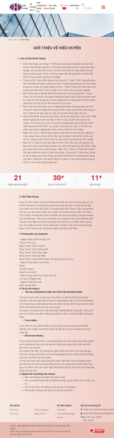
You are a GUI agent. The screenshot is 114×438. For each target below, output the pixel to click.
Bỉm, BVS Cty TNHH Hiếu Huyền (92, 419)
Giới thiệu (46, 7)
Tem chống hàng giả (39, 7)
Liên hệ (54, 7)
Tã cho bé (14, 410)
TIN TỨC (50, 7)
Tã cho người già (42, 410)
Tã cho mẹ (14, 414)
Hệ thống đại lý (33, 7)
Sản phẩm (26, 7)
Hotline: (71, 6)
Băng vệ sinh (40, 414)
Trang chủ (12, 39)
